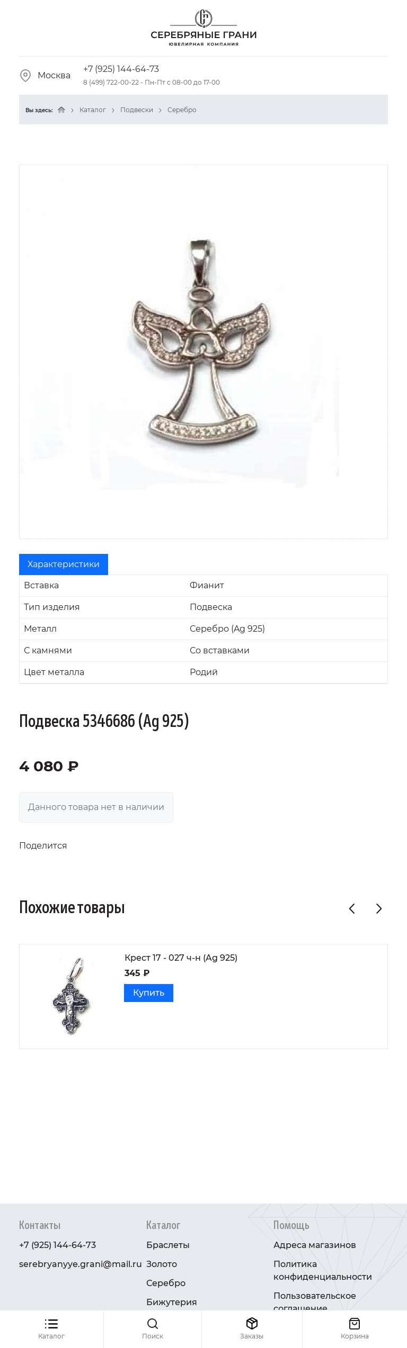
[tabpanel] (203, 629)
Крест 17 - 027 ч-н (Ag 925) (181, 958)
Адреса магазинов (314, 1245)
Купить (148, 993)
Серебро (182, 110)
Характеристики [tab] (64, 564)
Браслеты (168, 1245)
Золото (161, 1264)
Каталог (92, 110)
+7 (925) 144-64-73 (121, 69)
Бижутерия (171, 1302)
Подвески (136, 110)
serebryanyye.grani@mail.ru (80, 1264)
